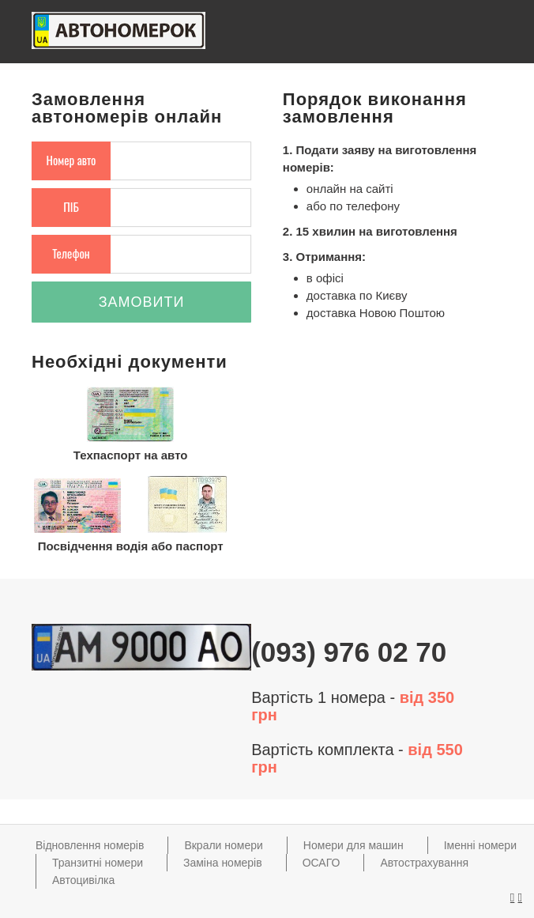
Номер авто (71, 159)
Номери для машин (353, 845)
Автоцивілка (83, 880)
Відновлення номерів (90, 845)
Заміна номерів (222, 862)
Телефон (71, 253)
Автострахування (424, 862)
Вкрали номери (223, 845)
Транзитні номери (97, 862)
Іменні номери (480, 845)
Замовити (142, 302)
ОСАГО (321, 862)
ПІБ (71, 206)
